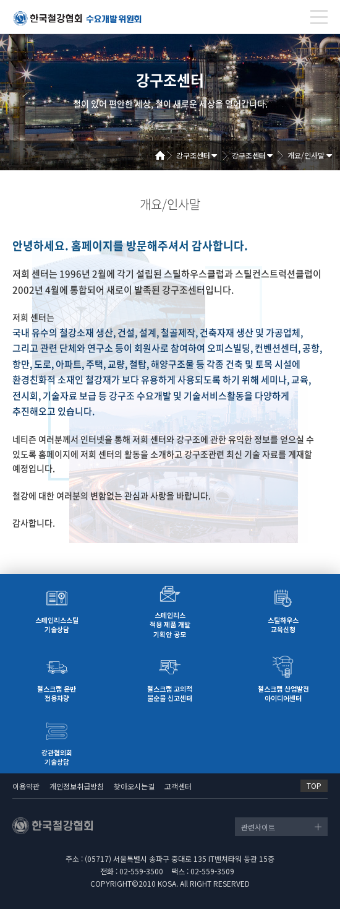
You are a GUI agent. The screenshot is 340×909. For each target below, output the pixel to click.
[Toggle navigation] (319, 17)
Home (164, 155)
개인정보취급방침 (76, 786)
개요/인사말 (306, 155)
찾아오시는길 (134, 786)
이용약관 (26, 786)
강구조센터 (193, 155)
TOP (314, 785)
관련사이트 (258, 827)
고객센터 (178, 786)
